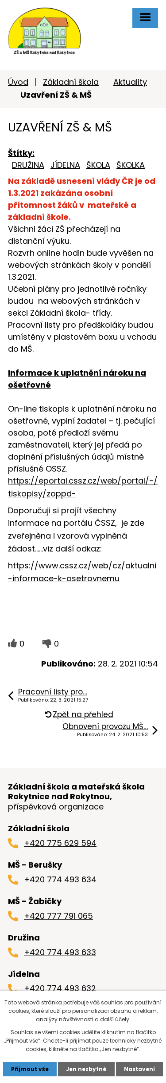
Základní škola (71, 81)
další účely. (115, 1019)
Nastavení (139, 1069)
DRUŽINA (28, 165)
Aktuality (130, 81)
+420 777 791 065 (58, 915)
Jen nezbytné (86, 1069)
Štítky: (21, 153)
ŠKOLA (98, 165)
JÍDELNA (65, 165)
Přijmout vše (30, 1069)
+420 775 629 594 (60, 843)
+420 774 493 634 (60, 879)
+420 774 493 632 (60, 988)
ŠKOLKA (130, 165)
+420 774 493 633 (60, 952)
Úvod (18, 81)
